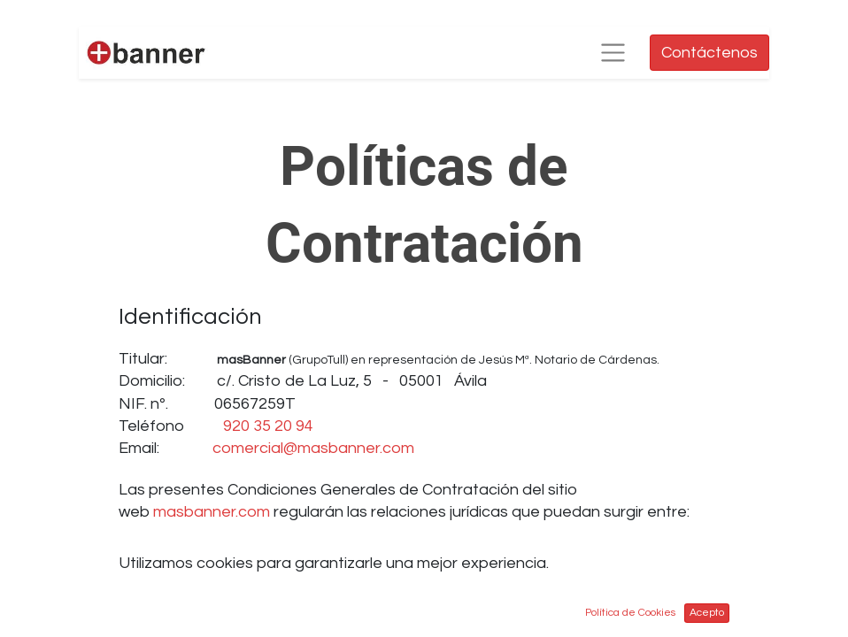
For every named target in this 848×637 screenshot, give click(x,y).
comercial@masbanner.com (313, 448)
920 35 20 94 (268, 426)
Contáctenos (709, 52)
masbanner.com (211, 511)
